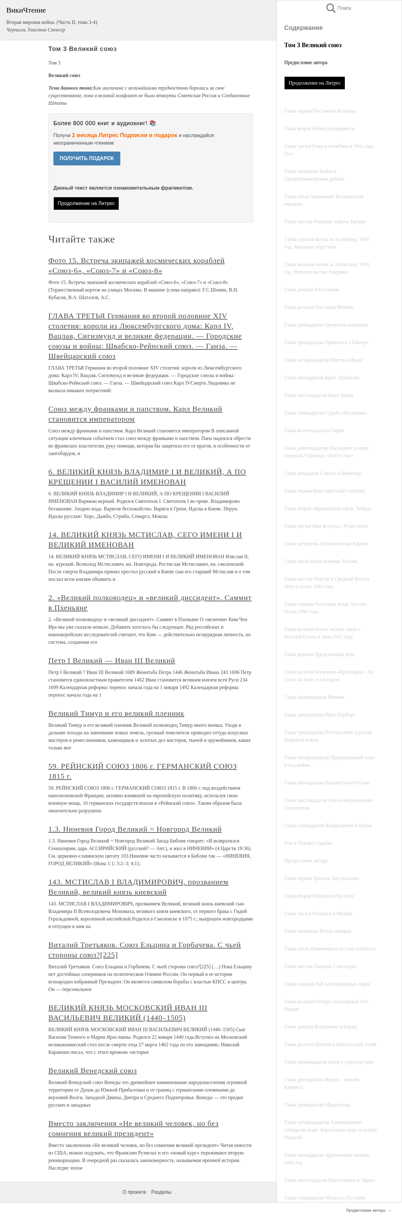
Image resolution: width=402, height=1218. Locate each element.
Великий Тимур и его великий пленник (116, 713)
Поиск (338, 8)
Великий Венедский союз (92, 1070)
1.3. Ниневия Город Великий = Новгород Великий (135, 829)
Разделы (161, 1192)
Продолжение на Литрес (315, 83)
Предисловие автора (306, 62)
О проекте (134, 1192)
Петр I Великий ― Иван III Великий (111, 660)
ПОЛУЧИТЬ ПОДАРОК (87, 158)
